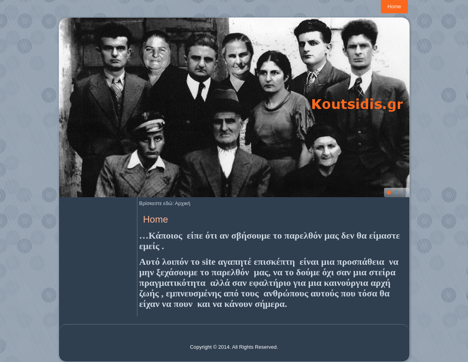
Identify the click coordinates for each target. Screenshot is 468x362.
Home (394, 6)
